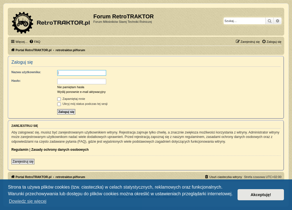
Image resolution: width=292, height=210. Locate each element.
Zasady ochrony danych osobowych (60, 150)
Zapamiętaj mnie (71, 98)
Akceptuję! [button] (261, 194)
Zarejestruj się (23, 162)
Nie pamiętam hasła (70, 87)
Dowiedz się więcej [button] (27, 201)
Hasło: (16, 80)
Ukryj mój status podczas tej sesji (82, 103)
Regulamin (19, 150)
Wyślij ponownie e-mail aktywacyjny (81, 91)
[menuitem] (34, 41)
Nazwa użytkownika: (26, 72)
